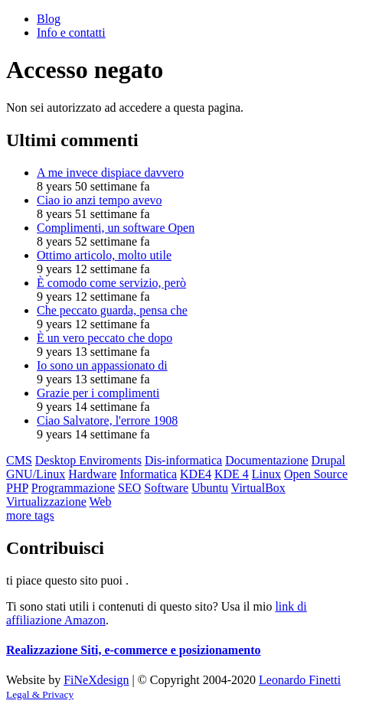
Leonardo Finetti (300, 679)
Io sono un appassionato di (102, 365)
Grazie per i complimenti (98, 392)
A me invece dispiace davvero (110, 172)
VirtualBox (258, 487)
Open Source (316, 474)
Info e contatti (71, 32)
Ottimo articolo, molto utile (104, 255)
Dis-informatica (183, 460)
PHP (17, 487)
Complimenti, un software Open (115, 227)
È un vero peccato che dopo (104, 337)
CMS (19, 460)
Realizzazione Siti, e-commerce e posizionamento (133, 649)
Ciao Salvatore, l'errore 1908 (107, 420)
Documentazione (266, 460)
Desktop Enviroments (88, 460)
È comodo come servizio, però (111, 282)
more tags (30, 515)
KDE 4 (231, 474)
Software (166, 487)
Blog (48, 18)
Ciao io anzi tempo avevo (99, 200)
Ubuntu (209, 487)
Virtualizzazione (46, 501)
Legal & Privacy (39, 694)
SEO (129, 487)
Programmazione (73, 487)
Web (100, 501)
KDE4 (195, 474)
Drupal (328, 460)
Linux (266, 474)
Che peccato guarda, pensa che (112, 310)
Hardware (92, 474)
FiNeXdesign (96, 679)
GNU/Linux (35, 474)
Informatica (148, 474)
